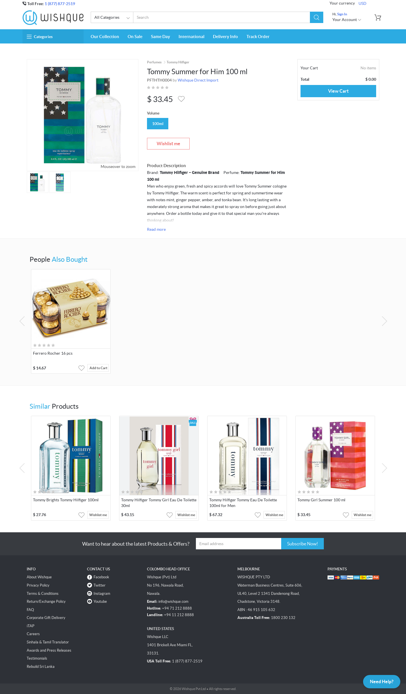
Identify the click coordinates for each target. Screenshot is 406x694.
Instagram (102, 593)
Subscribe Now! (302, 543)
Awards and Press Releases (49, 650)
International (191, 36)
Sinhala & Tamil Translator (48, 642)
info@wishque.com (173, 601)
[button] (316, 17)
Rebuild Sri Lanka (41, 666)
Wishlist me (168, 143)
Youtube (100, 601)
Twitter (99, 585)
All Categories (113, 18)
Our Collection (105, 36)
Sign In (342, 14)
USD (362, 3)
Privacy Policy (38, 585)
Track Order (258, 36)
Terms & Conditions (43, 593)
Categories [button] (40, 36)
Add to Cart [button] (98, 368)
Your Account (347, 19)
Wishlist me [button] (98, 515)
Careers (33, 634)
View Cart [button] (338, 90)
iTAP (30, 626)
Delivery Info (225, 36)
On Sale (135, 36)
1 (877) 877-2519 (60, 3)
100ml (157, 123)
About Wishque (39, 577)
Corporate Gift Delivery (46, 618)
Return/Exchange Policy (46, 601)
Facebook (101, 577)
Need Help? (381, 681)
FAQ (30, 610)
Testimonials (37, 658)
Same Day (160, 36)
